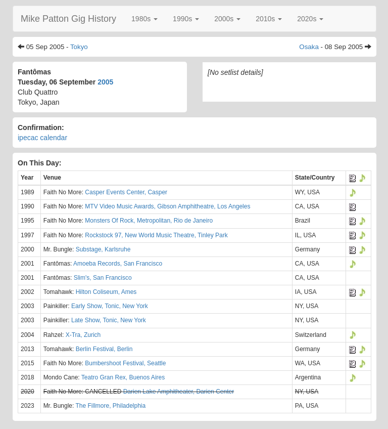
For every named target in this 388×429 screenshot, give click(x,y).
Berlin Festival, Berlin (104, 349)
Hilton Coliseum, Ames (106, 291)
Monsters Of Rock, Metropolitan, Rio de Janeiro (149, 220)
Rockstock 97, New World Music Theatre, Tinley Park (156, 235)
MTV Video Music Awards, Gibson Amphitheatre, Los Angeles (167, 206)
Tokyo (79, 47)
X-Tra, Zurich (83, 334)
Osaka (309, 47)
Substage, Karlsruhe (103, 249)
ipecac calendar (42, 138)
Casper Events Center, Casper (126, 192)
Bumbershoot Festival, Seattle (125, 363)
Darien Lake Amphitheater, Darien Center (178, 391)
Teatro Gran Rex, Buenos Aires (123, 377)
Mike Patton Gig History (68, 19)
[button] (144, 18)
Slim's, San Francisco (103, 277)
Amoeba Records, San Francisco (117, 263)
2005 (105, 82)
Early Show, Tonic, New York (109, 306)
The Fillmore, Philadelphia (110, 405)
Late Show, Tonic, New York (108, 320)
